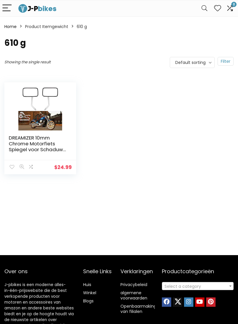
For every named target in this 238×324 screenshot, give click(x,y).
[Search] (204, 8)
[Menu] (7, 8)
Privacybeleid (133, 285)
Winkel (89, 293)
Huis (87, 285)
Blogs (88, 301)
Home (10, 26)
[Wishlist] (217, 8)
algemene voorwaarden (133, 295)
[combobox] (198, 286)
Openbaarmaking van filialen (138, 308)
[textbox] (197, 286)
